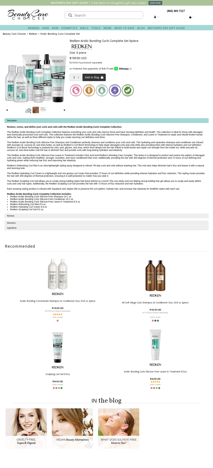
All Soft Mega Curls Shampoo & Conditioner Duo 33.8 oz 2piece (89, 305)
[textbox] (107, 15)
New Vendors (58, 429)
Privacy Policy (58, 433)
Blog (141, 28)
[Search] (70, 15)
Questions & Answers (92, 433)
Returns (84, 429)
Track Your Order (118, 426)
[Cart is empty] (191, 17)
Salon (53, 426)
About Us (56, 422)
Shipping (84, 426)
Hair (45, 28)
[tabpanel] (107, 165)
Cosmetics (69, 28)
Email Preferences (119, 429)
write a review (54, 320)
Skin (55, 28)
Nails (84, 28)
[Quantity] (76, 77)
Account (111, 418)
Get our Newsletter (119, 433)
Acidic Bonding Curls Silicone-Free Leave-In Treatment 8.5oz (158, 306)
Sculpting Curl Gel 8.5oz (124, 309)
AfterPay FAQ (87, 437)
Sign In (112, 422)
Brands (33, 28)
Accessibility (57, 437)
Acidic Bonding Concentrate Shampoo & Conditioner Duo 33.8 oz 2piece (54, 302)
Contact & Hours (89, 422)
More (108, 28)
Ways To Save (124, 28)
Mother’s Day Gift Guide (166, 28)
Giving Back (57, 441)
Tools (96, 28)
